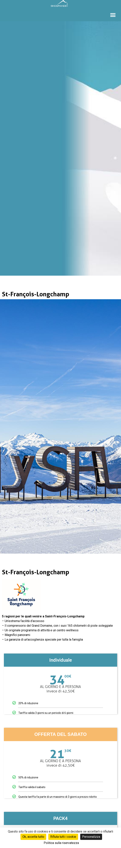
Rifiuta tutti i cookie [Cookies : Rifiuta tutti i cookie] (63, 837)
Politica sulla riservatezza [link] (61, 843)
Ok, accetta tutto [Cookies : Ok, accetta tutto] (33, 837)
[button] (112, 15)
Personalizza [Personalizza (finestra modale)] (91, 837)
